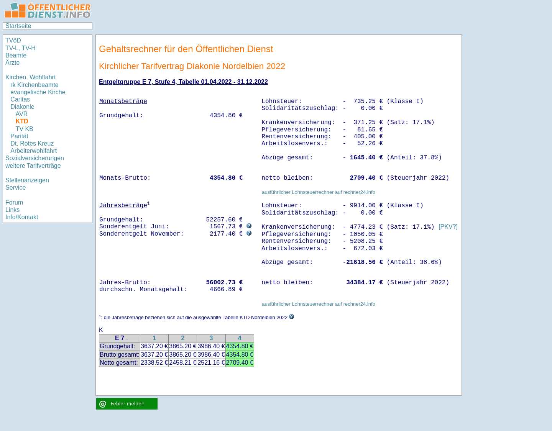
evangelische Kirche (37, 92)
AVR (22, 114)
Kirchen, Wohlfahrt (30, 77)
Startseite (18, 26)
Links (12, 209)
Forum (14, 202)
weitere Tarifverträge (33, 165)
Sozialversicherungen (34, 158)
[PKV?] (448, 227)
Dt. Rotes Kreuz (32, 143)
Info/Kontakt (21, 217)
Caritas (20, 99)
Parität (19, 136)
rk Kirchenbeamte (34, 85)
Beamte (15, 55)
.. (113, 339)
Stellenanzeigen (27, 180)
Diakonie (22, 106)
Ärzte (12, 62)
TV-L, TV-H (20, 48)
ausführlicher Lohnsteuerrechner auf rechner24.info (318, 192)
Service (15, 187)
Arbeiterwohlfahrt (33, 150)
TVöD (13, 40)
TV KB (24, 129)
